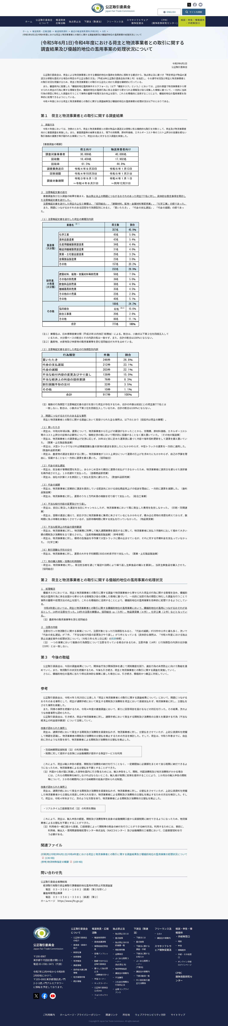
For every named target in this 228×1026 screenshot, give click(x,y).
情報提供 (182, 950)
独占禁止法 (119, 928)
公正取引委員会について (79, 930)
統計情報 (77, 981)
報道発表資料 (61, 31)
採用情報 (77, 956)
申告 (180, 945)
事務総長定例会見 (101, 948)
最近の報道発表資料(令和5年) (85, 31)
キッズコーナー (101, 983)
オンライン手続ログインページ (185, 963)
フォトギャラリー (101, 997)
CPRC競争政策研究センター (184, 976)
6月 (104, 31)
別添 (113, 638)
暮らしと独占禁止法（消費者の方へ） (101, 971)
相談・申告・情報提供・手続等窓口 (184, 932)
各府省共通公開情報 (80, 971)
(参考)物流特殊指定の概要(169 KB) (62, 862)
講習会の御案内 (122, 973)
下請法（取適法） (141, 930)
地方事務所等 (79, 977)
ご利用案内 (49, 1014)
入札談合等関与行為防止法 (122, 983)
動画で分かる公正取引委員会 (101, 962)
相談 (180, 941)
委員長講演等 (100, 941)
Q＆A (159, 933)
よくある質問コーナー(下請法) (143, 964)
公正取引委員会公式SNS (101, 989)
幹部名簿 (77, 952)
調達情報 (77, 965)
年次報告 (77, 960)
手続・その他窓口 (185, 956)
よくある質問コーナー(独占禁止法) (122, 961)
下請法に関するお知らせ (143, 955)
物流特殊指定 (121, 968)
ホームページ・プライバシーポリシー (80, 1014)
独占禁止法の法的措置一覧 (122, 944)
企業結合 (119, 954)
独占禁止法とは (122, 933)
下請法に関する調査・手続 (143, 948)
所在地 (126, 1014)
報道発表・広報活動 (41, 31)
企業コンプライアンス (122, 991)
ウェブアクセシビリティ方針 (150, 1014)
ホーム (26, 31)
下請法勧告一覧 (143, 975)
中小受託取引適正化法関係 (143, 982)
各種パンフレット (101, 955)
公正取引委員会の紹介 (80, 939)
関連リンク (112, 1014)
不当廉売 (119, 977)
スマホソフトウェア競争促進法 (163, 948)
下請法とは (141, 937)
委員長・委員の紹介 (80, 946)
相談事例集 (120, 949)
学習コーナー (100, 978)
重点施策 (119, 938)
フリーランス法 (163, 928)
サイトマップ (178, 1014)
